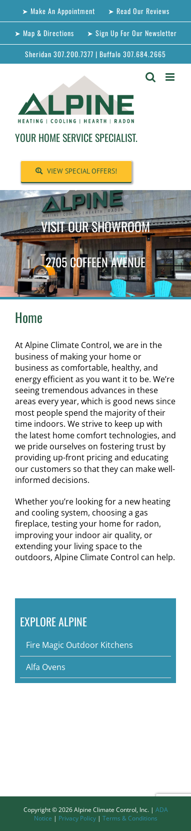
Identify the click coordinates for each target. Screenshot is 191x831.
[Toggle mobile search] (151, 77)
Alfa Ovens (46, 667)
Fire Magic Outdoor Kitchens (79, 644)
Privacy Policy (77, 818)
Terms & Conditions (130, 818)
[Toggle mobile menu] (171, 77)
